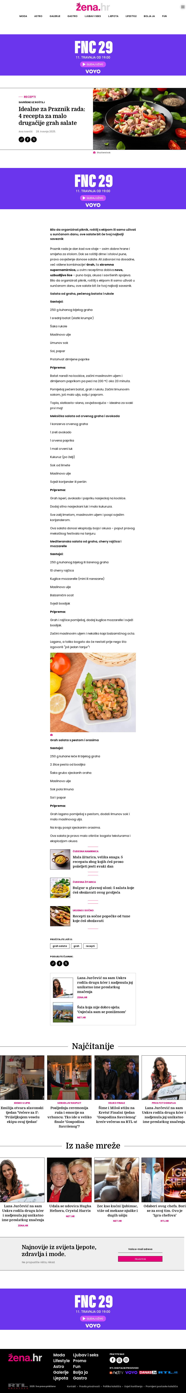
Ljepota (113, 16)
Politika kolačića (112, 1386)
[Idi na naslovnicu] (93, 10)
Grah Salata (60, 946)
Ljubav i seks (93, 16)
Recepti (30, 97)
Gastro (72, 16)
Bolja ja (149, 16)
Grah (76, 946)
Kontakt (71, 1386)
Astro (38, 16)
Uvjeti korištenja (133, 1386)
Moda (23, 16)
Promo (79, 1360)
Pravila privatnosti (89, 1386)
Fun (164, 16)
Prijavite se (140, 1259)
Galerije (55, 16)
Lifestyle (131, 16)
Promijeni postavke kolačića (162, 1386)
